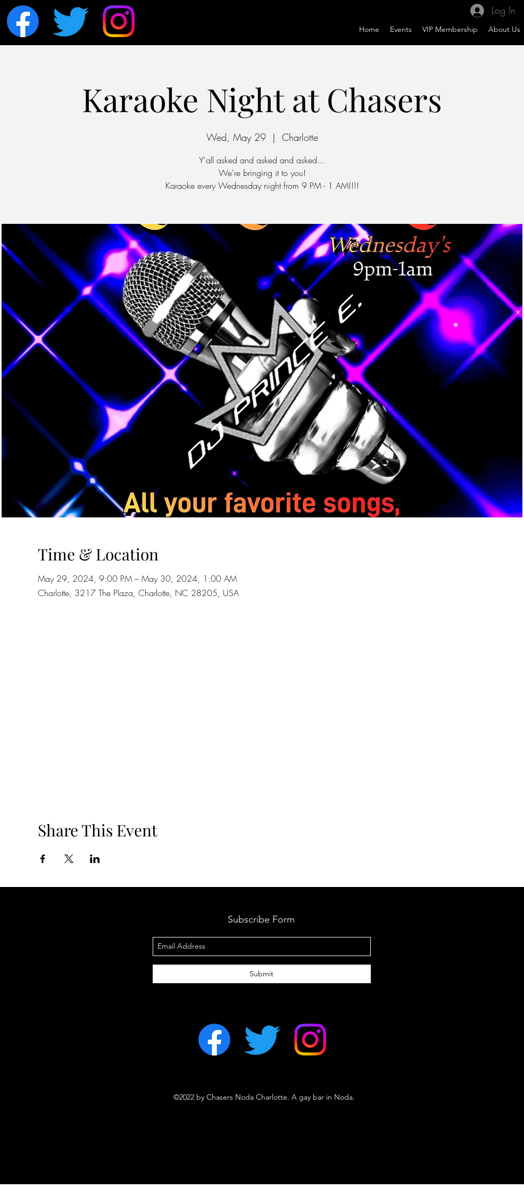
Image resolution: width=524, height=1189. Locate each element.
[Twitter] (70, 21)
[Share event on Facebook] (43, 859)
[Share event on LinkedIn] (95, 859)
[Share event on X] (69, 859)
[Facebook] (23, 21)
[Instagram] (118, 21)
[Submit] (262, 974)
